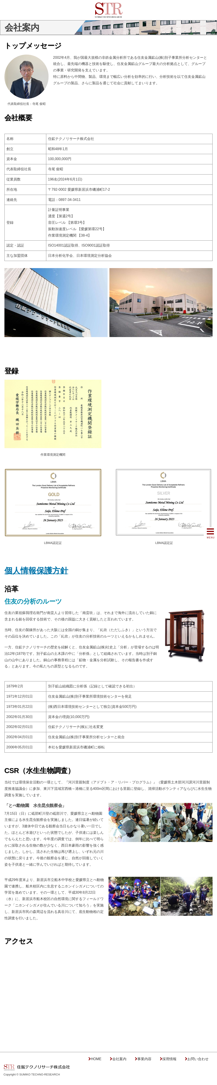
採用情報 (169, 1059)
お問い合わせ (198, 1059)
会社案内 (119, 1059)
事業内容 (144, 1059)
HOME (96, 1059)
